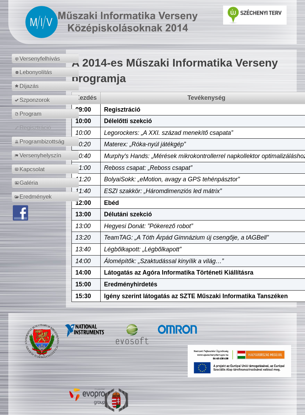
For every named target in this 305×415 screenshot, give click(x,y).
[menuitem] (46, 58)
